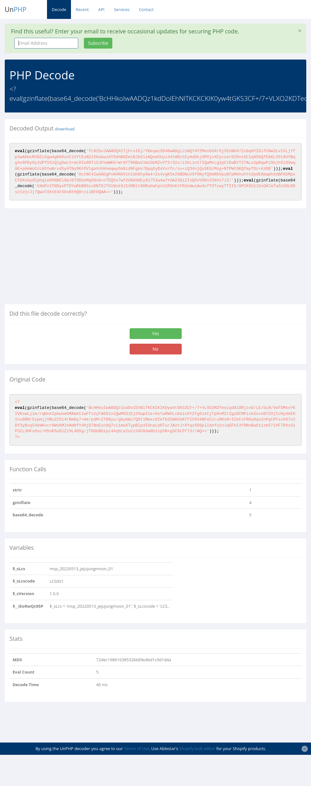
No (156, 349)
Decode (59, 9)
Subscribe (98, 43)
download (64, 129)
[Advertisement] (58, 259)
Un (15, 9)
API (101, 9)
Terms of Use (136, 748)
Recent (82, 9)
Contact (146, 9)
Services (121, 9)
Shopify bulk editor (197, 748)
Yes (155, 333)
